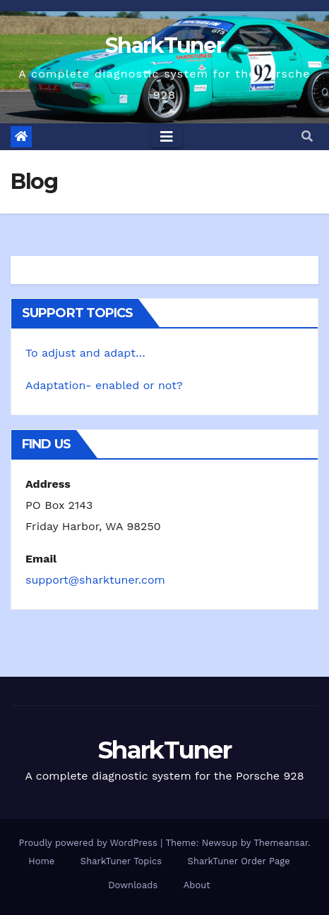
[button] (307, 136)
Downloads (132, 885)
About (197, 885)
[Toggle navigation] (166, 136)
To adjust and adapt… (85, 353)
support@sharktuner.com (95, 580)
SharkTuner (164, 45)
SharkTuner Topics (121, 861)
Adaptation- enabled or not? (104, 385)
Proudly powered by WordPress (89, 842)
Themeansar (280, 842)
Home (41, 861)
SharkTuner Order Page (239, 861)
